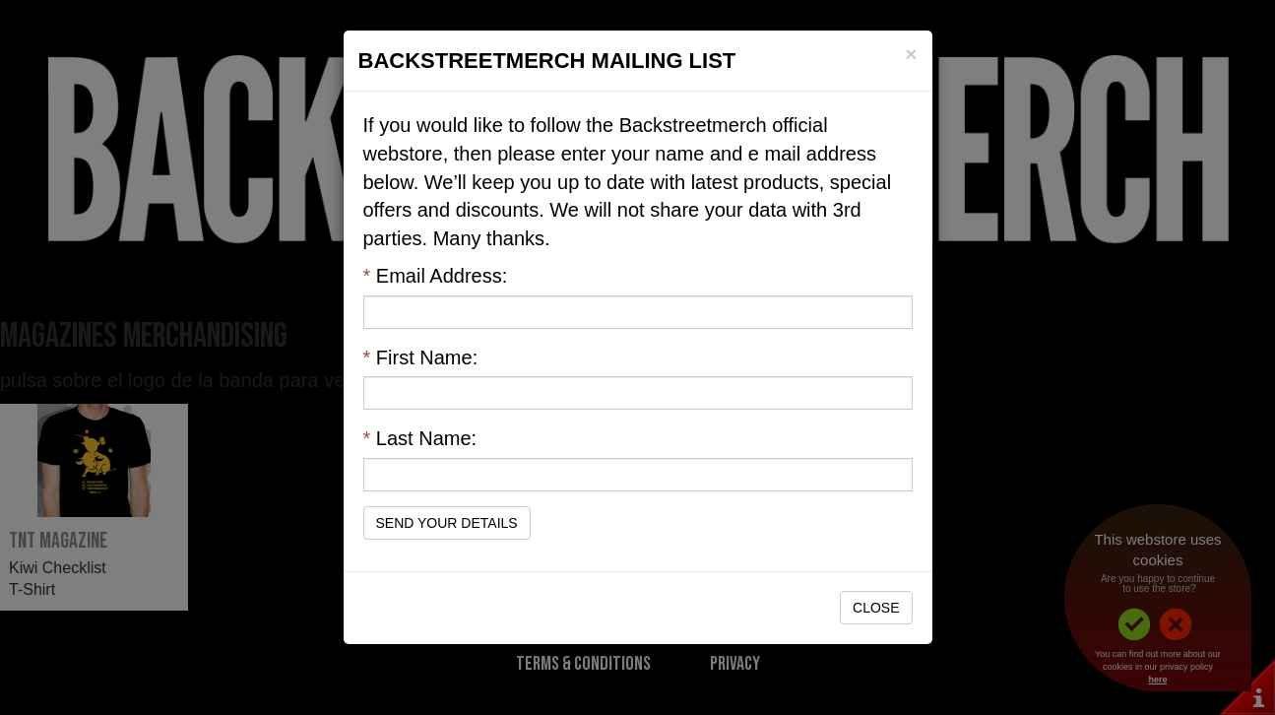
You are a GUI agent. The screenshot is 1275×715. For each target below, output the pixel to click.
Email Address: (435, 276)
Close (876, 608)
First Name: (420, 357)
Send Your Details (447, 523)
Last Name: (420, 438)
